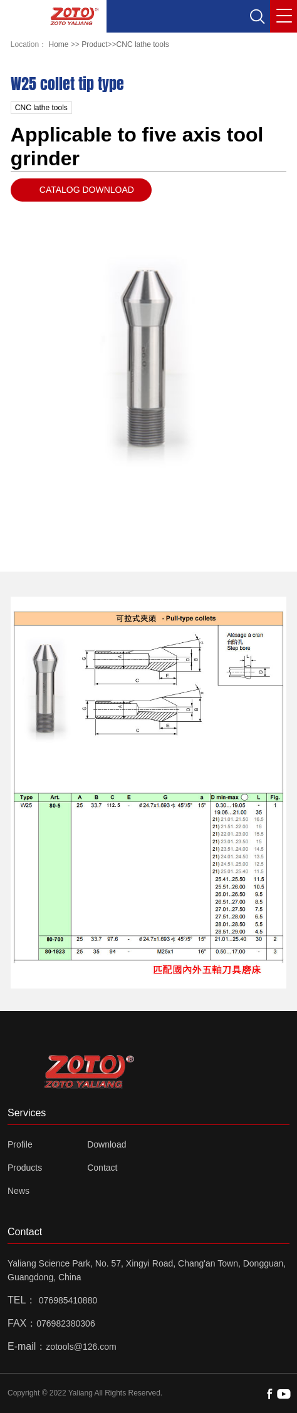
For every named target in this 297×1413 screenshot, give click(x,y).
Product (94, 44)
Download (106, 1144)
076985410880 (68, 1300)
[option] (149, 358)
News (18, 1191)
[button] (257, 16)
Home (59, 44)
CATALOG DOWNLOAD (86, 190)
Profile (20, 1144)
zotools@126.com (81, 1347)
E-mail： (27, 1346)
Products (25, 1168)
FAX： (22, 1323)
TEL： (22, 1300)
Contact (102, 1168)
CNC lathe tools (143, 44)
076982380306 (65, 1323)
